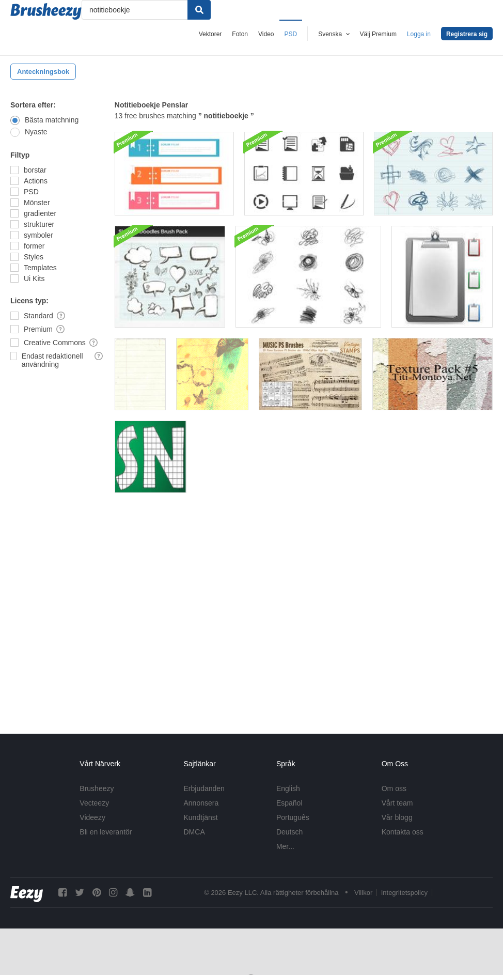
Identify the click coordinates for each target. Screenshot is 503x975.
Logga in (419, 34)
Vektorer (210, 34)
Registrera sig (467, 34)
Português (292, 817)
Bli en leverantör (106, 832)
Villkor (363, 892)
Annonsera (201, 803)
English (288, 788)
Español (289, 803)
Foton (240, 34)
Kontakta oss (402, 832)
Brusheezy (97, 788)
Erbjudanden (204, 788)
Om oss (394, 788)
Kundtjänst (201, 817)
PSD (291, 34)
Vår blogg (397, 817)
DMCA (194, 832)
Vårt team (397, 803)
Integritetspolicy (404, 892)
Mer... (285, 846)
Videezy (92, 817)
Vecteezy (94, 803)
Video (266, 34)
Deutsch (289, 832)
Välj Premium (378, 34)
